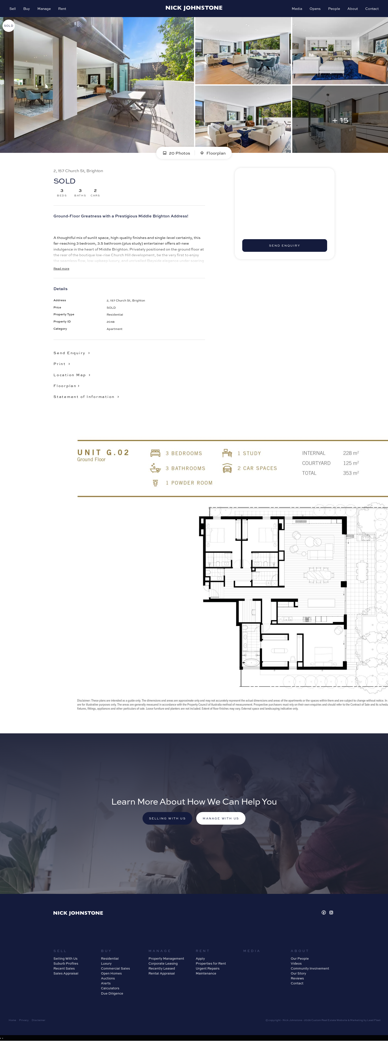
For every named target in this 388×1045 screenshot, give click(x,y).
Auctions (108, 979)
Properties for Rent (211, 964)
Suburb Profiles (65, 964)
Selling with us (166, 819)
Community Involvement (310, 969)
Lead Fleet (374, 1021)
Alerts (106, 984)
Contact (371, 8)
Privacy (24, 1021)
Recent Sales (64, 969)
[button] (62, 364)
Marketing (356, 1021)
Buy (27, 8)
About (352, 8)
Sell (13, 8)
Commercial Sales (115, 969)
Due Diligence (112, 994)
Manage (44, 8)
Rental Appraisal (161, 974)
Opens (314, 8)
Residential (110, 959)
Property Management (166, 959)
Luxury (106, 964)
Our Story (298, 974)
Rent (63, 8)
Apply (200, 959)
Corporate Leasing (163, 964)
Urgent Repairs (207, 969)
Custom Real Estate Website (329, 1021)
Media (296, 8)
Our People (300, 959)
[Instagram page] (331, 913)
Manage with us (221, 819)
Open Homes (111, 974)
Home (12, 1021)
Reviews (297, 979)
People (334, 8)
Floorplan (213, 154)
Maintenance (206, 974)
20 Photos (176, 154)
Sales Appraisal (65, 974)
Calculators (110, 989)
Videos (296, 964)
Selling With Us (65, 959)
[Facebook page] (324, 913)
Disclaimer (38, 1021)
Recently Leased (161, 969)
